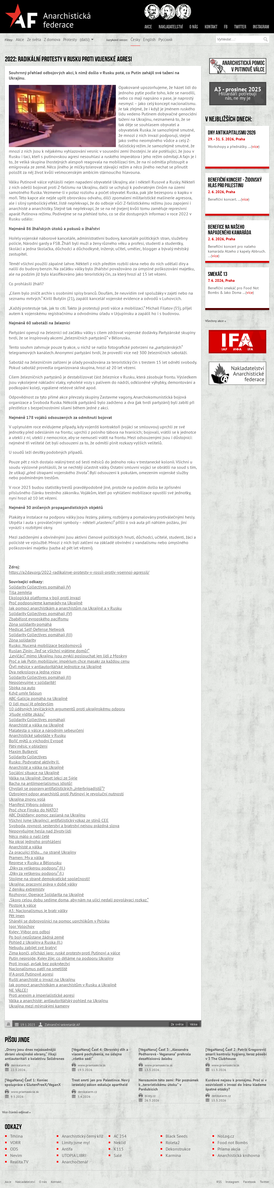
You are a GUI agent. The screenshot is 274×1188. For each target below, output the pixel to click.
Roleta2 (173, 1142)
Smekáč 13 (217, 274)
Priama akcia (229, 1149)
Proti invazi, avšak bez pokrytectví (39, 963)
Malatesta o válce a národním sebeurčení (46, 730)
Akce (148, 26)
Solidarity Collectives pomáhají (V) (40, 587)
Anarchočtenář (75, 1161)
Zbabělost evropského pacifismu (38, 618)
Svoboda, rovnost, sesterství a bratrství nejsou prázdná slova (64, 825)
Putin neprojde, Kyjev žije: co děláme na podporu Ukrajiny (61, 958)
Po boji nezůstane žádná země (36, 937)
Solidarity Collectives (28, 756)
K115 (119, 1149)
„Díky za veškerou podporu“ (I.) (36, 873)
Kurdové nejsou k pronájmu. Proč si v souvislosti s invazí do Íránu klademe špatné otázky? (236, 1085)
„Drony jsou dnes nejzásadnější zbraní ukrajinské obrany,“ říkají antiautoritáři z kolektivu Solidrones (34, 1054)
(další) (85, 39)
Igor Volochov (22, 926)
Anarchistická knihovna (239, 1155)
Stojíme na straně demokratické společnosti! (49, 878)
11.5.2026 (218, 1069)
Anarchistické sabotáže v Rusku (37, 735)
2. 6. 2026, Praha (221, 191)
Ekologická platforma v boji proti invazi (45, 597)
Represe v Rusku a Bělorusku (35, 862)
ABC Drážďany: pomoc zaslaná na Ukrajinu (47, 815)
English (149, 39)
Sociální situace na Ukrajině (34, 772)
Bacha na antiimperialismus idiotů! (40, 783)
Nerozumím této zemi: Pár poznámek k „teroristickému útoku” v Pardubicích (169, 1085)
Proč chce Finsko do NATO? (33, 809)
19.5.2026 (85, 1069)
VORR (15, 1142)
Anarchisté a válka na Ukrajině (36, 725)
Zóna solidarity (22, 640)
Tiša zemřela (20, 592)
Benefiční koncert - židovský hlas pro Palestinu (235, 183)
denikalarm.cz (20, 1065)
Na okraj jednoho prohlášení (35, 841)
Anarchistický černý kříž (82, 1136)
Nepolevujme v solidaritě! (32, 682)
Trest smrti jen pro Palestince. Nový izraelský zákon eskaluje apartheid (101, 1082)
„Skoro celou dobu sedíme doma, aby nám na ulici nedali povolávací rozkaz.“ (79, 899)
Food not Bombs (233, 1142)
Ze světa (34, 39)
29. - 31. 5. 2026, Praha (226, 139)
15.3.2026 (218, 1100)
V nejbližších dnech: (228, 119)
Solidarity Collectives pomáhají (37, 719)
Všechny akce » (215, 320)
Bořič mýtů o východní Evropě (36, 740)
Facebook (249, 1181)
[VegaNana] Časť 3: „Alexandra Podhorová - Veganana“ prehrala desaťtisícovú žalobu (165, 1054)
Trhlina (16, 1136)
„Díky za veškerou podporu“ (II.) (37, 868)
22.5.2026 (18, 1069)
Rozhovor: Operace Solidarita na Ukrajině (46, 894)
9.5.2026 (17, 1096)
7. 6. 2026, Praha (221, 280)
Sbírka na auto (22, 687)
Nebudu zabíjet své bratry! (33, 947)
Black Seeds (177, 1136)
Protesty (70, 39)
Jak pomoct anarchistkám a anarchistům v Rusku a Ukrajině (62, 984)
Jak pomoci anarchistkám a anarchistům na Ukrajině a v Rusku (65, 608)
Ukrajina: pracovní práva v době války (43, 884)
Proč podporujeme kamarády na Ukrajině (45, 602)
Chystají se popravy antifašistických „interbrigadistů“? (57, 788)
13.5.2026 (151, 1069)
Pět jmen (17, 915)
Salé (118, 1155)
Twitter (240, 26)
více (255, 146)
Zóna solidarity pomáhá (30, 624)
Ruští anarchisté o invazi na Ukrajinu (42, 979)
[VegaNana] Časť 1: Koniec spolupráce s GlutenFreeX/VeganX (33, 1082)
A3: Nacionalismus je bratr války (38, 910)
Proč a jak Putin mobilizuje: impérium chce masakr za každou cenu (69, 661)
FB (225, 26)
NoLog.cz (226, 1136)
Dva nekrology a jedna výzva (35, 671)
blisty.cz (150, 1095)
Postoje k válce (22, 905)
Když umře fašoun (25, 693)
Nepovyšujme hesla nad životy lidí (40, 831)
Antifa (67, 1149)
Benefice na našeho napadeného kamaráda (229, 230)
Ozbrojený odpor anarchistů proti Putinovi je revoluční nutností (66, 793)
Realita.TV (19, 1161)
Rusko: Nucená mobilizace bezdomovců (45, 645)
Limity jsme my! (76, 1142)
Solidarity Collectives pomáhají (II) (40, 677)
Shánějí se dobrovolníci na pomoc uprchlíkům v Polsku (59, 921)
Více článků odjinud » (16, 1112)
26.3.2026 (151, 1100)
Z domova (52, 39)
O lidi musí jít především (31, 703)
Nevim (16, 1155)
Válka (193, 1024)
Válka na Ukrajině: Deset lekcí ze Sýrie (43, 778)
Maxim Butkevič (23, 751)
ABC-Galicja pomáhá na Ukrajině (38, 698)
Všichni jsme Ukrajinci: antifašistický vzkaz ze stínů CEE (59, 820)
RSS (219, 1181)
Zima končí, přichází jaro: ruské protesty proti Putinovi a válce (64, 952)
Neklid (120, 1142)
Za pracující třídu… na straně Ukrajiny (42, 852)
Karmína (173, 1155)
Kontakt (211, 26)
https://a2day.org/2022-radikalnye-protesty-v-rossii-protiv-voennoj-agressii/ (79, 572)
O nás (193, 26)
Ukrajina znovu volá (27, 799)
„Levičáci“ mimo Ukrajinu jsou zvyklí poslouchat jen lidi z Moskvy (68, 655)
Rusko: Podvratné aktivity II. (34, 761)
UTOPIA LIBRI (74, 1155)
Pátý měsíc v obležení (28, 746)
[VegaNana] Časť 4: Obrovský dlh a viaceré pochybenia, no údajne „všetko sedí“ (100, 1054)
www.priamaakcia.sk (92, 1065)
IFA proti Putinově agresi (31, 974)
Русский (165, 39)
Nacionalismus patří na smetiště (38, 968)
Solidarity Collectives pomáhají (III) (40, 634)
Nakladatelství (171, 26)
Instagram (261, 26)
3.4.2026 (84, 1096)
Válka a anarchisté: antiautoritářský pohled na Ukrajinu (58, 1000)
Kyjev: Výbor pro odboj (29, 931)
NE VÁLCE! (18, 990)
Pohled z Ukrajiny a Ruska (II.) (35, 942)
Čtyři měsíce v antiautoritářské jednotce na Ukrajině (55, 666)
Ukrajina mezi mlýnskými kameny (39, 1006)
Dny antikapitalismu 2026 (232, 132)
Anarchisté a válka (25, 846)
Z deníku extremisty (26, 889)
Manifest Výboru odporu (31, 804)
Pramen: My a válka (26, 857)
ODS (14, 1149)
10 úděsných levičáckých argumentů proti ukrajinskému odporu (67, 708)
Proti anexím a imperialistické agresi (41, 995)
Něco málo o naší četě (29, 836)
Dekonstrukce (178, 1149)
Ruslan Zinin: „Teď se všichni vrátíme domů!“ (49, 650)
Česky (135, 39)
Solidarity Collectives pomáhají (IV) (40, 613)
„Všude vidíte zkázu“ (27, 714)
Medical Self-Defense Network (36, 629)
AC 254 (120, 1136)
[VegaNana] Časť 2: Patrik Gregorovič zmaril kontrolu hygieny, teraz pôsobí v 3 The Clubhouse (236, 1054)
